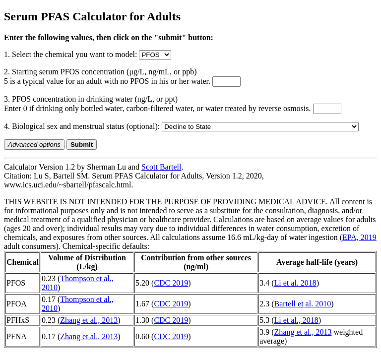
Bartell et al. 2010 (302, 303)
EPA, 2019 (359, 237)
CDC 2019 (171, 283)
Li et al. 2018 (295, 283)
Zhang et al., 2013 (89, 320)
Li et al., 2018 (296, 320)
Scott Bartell (161, 167)
